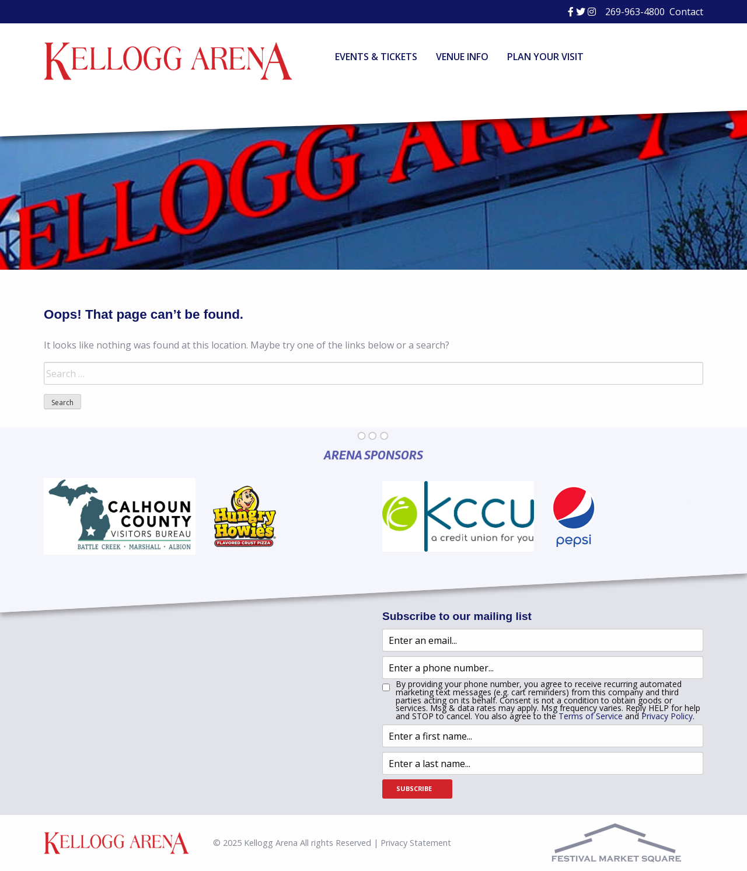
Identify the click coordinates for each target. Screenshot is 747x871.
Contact (686, 11)
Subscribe (414, 788)
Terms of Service (590, 716)
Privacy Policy (667, 716)
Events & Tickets (376, 56)
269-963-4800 (635, 11)
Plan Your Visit (545, 56)
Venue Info (462, 56)
